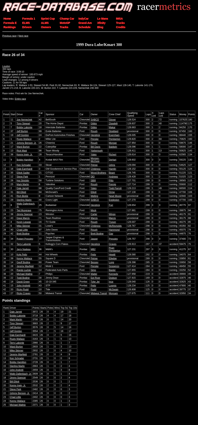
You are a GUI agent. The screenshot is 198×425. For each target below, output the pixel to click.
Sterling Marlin (24, 200)
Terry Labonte (24, 244)
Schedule (84, 27)
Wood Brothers (98, 172)
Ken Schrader (24, 165)
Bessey (94, 262)
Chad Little (22, 229)
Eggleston (114, 200)
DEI (93, 176)
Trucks (120, 22)
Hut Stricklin (23, 180)
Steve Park (22, 176)
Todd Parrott (115, 188)
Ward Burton (23, 146)
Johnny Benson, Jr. (26, 143)
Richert (112, 154)
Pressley (113, 239)
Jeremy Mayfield (25, 266)
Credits (120, 27)
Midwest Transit (99, 293)
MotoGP (65, 22)
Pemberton (114, 139)
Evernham (114, 135)
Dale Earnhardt (24, 169)
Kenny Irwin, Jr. (24, 154)
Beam (112, 172)
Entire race (20, 99)
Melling (94, 196)
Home (7, 18)
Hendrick (95, 135)
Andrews (113, 176)
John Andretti (23, 285)
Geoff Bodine (23, 262)
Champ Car (67, 18)
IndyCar (84, 18)
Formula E (10, 22)
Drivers (27, 27)
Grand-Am (85, 22)
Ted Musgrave (24, 210)
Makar (112, 127)
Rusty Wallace (24, 139)
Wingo (112, 214)
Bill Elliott (21, 192)
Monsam (113, 293)
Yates (93, 154)
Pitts (111, 180)
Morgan (113, 143)
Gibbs (94, 123)
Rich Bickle (22, 196)
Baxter (112, 270)
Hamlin (112, 169)
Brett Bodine (23, 233)
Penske (94, 139)
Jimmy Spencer (25, 214)
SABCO (95, 119)
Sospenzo (114, 266)
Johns (112, 165)
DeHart (112, 159)
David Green (23, 281)
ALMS (45, 22)
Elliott (93, 192)
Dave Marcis (23, 218)
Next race (23, 36)
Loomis (112, 285)
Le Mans (102, 18)
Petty (93, 254)
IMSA (119, 18)
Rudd (93, 289)
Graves (112, 244)
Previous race (9, 36)
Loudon (6, 66)
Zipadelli (113, 123)
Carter (94, 214)
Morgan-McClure (95, 159)
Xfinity (101, 22)
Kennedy (113, 274)
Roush (94, 131)
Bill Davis (95, 146)
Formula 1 (28, 18)
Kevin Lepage (24, 222)
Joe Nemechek (24, 119)
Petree (94, 165)
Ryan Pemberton (114, 249)
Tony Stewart (23, 123)
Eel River (95, 277)
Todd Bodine (23, 277)
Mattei (94, 274)
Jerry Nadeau (24, 249)
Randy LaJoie (24, 270)
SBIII (93, 180)
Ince (111, 281)
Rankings (9, 27)
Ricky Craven (23, 293)
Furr (111, 205)
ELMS (26, 22)
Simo (93, 270)
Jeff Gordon (23, 135)
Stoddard (113, 131)
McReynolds (115, 226)
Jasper (94, 239)
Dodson (113, 277)
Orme (112, 192)
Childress (95, 169)
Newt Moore (115, 196)
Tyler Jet (95, 281)
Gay (111, 233)
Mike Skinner (23, 226)
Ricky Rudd (22, 289)
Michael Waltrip (24, 274)
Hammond (114, 229)
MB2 (93, 249)
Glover (112, 119)
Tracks (64, 27)
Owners (46, 27)
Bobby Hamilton (25, 159)
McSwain (113, 289)
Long (111, 262)
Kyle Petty (22, 254)
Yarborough (97, 150)
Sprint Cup (48, 18)
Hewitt (112, 254)
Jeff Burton (22, 131)
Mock (93, 210)
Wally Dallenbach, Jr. (21, 373)
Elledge (113, 258)
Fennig (112, 184)
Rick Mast (22, 150)
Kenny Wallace (24, 258)
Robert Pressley (25, 239)
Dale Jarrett (23, 188)
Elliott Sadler (23, 172)
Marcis (94, 218)
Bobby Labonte (24, 127)
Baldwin (113, 146)
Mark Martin (23, 184)
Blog (100, 27)
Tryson (112, 222)
